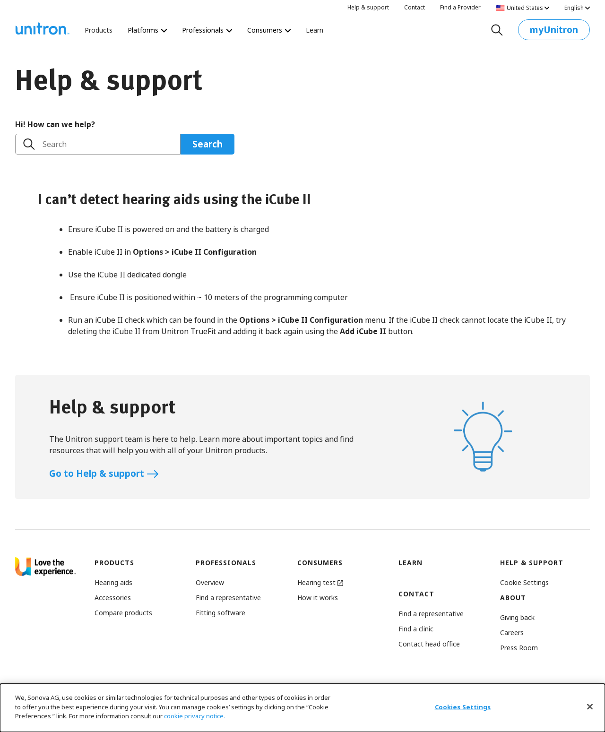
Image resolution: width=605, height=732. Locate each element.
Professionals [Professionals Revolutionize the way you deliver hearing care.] (207, 30)
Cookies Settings (463, 709)
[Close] (589, 708)
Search (55, 144)
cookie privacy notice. (194, 718)
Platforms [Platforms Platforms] (147, 30)
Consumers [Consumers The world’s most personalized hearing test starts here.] (269, 30)
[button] (524, 582)
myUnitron (554, 32)
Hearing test (320, 582)
